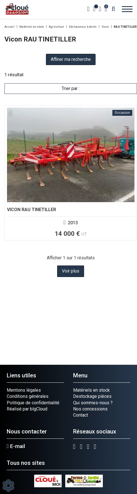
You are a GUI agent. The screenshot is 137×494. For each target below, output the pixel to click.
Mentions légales (24, 390)
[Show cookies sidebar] (8, 485)
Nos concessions (90, 409)
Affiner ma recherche (71, 59)
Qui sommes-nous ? (93, 402)
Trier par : (71, 88)
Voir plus (70, 271)
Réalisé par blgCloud (27, 409)
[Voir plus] (71, 172)
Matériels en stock (91, 390)
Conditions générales (27, 396)
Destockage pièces (92, 396)
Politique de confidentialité (33, 402)
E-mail (16, 446)
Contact (80, 415)
